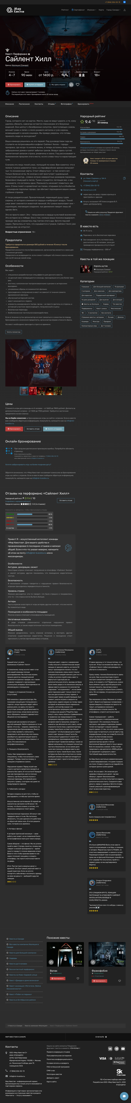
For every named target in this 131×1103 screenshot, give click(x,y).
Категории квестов (54, 1074)
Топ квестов (117, 304)
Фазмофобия (99, 970)
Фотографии (67, 104)
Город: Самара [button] (113, 10)
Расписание (24, 104)
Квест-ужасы (101, 308)
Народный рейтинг (88, 148)
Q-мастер (10, 528)
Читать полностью (13, 332)
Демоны (121, 317)
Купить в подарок (35, 85)
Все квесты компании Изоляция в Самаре (23, 945)
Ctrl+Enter (75, 1048)
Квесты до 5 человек (17, 964)
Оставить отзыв (33, 429)
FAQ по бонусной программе (58, 1067)
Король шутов (101, 266)
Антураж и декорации (88, 132)
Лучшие (111, 317)
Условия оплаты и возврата (58, 1063)
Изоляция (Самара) (20, 65)
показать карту (90, 181)
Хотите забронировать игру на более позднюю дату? (28, 464)
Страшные (85, 287)
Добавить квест (53, 1078)
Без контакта (106, 313)
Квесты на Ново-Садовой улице (22, 975)
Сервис (82, 137)
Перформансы (87, 308)
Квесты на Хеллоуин (90, 304)
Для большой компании (102, 287)
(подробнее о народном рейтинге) (18, 501)
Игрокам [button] (91, 10)
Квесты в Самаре (15, 939)
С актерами (86, 291)
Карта (101, 10)
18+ (83, 313)
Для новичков (99, 291)
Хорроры (12, 958)
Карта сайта (51, 1082)
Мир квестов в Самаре (15, 1037)
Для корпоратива (115, 291)
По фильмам (119, 287)
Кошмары (85, 321)
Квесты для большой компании (21, 953)
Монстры (96, 321)
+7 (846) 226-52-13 (112, 2)
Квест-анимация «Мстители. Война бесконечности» (24, 987)
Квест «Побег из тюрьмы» (19, 994)
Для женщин (117, 300)
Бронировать (14, 85)
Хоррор (106, 304)
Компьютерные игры (89, 326)
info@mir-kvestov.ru (37, 458)
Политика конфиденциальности (59, 1059)
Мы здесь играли (57, 85)
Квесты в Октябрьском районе (21, 1000)
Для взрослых (87, 295)
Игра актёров (85, 127)
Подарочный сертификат (105, 295)
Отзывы (52, 104)
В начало (101, 1037)
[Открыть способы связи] (124, 1096)
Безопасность (85, 142)
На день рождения (88, 300)
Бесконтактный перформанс (20, 969)
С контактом (92, 313)
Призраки (107, 321)
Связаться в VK (89, 190)
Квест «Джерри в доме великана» (23, 980)
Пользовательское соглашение (59, 1056)
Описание (9, 104)
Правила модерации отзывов (58, 1052)
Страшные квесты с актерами (93, 317)
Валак (53, 970)
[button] (74, 341)
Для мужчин (104, 300)
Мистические (116, 308)
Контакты (39, 104)
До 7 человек (106, 326)
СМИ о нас (51, 1070)
